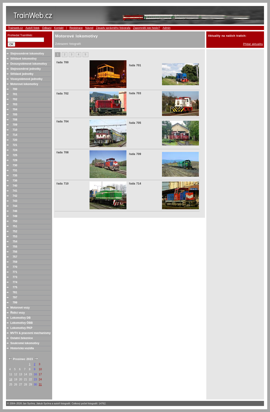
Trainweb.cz (15, 28)
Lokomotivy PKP (21, 328)
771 (15, 272)
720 (15, 140)
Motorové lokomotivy (24, 84)
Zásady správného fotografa (113, 28)
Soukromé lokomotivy (24, 343)
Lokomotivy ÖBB (21, 322)
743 (15, 201)
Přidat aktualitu (253, 44)
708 (15, 119)
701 (15, 94)
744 (15, 206)
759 (15, 262)
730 (15, 165)
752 (15, 231)
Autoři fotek (32, 28)
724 (15, 150)
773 (15, 277)
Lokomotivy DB (20, 317)
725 (15, 155)
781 (15, 292)
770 (15, 267)
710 (15, 129)
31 (40, 384)
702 (15, 99)
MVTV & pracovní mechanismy (30, 333)
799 (15, 302)
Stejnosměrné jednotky (25, 68)
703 (15, 104)
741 (15, 190)
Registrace (76, 28)
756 (15, 251)
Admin (166, 28)
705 (15, 114)
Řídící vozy (17, 312)
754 (15, 241)
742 (15, 195)
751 (15, 226)
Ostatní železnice (21, 338)
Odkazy (46, 28)
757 (15, 256)
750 (15, 221)
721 (15, 145)
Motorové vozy (20, 307)
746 (15, 211)
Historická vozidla (22, 348)
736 (15, 180)
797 (15, 297)
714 (15, 134)
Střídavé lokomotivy (23, 58)
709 (15, 124)
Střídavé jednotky (21, 74)
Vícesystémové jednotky (26, 79)
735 (15, 175)
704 (15, 109)
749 (15, 216)
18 (10, 379)
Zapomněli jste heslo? (146, 28)
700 (15, 89)
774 (15, 282)
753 (15, 236)
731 (15, 170)
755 (15, 246)
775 (15, 287)
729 (15, 160)
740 (15, 185)
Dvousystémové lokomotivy (28, 63)
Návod (89, 28)
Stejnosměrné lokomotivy (27, 53)
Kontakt (58, 28)
